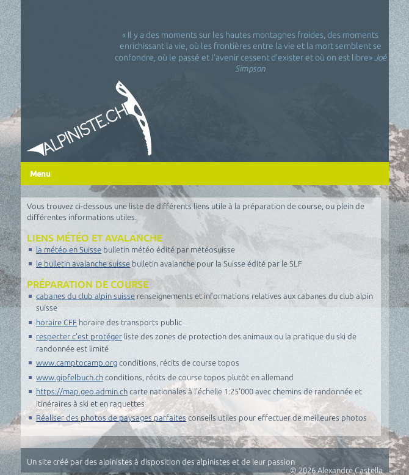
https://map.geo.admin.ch (82, 391)
